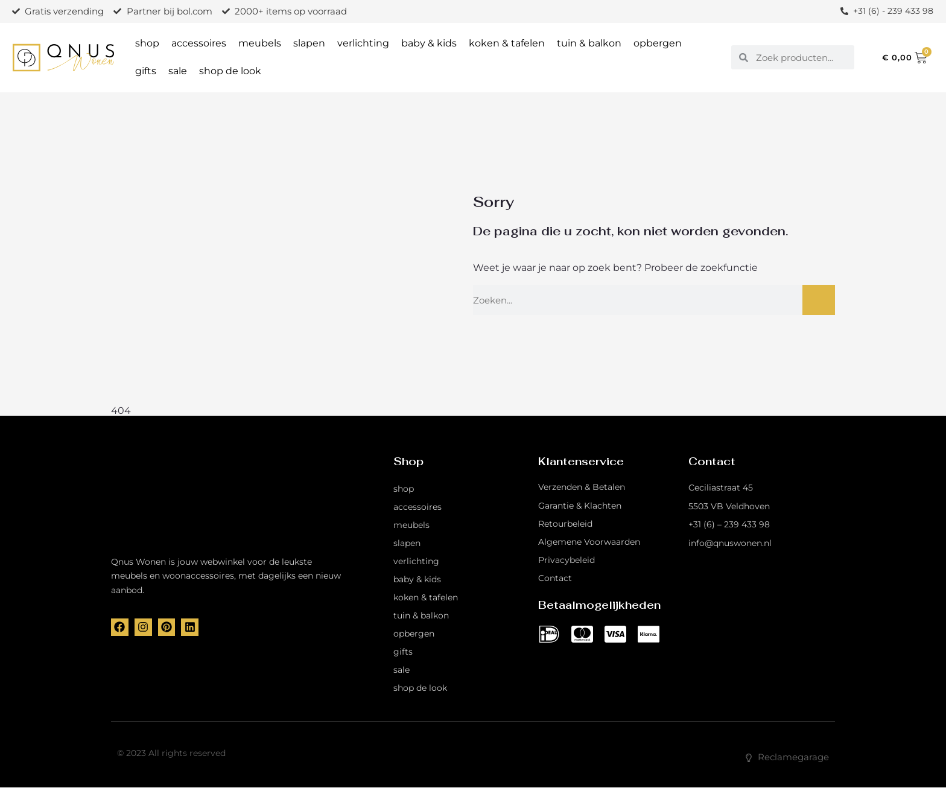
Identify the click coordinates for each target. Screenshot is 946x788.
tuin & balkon (589, 43)
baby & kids (429, 43)
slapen (309, 43)
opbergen (657, 43)
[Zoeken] (818, 300)
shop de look (230, 71)
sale (177, 71)
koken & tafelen (507, 43)
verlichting (363, 43)
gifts (145, 71)
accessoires (198, 43)
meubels (259, 43)
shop (147, 43)
